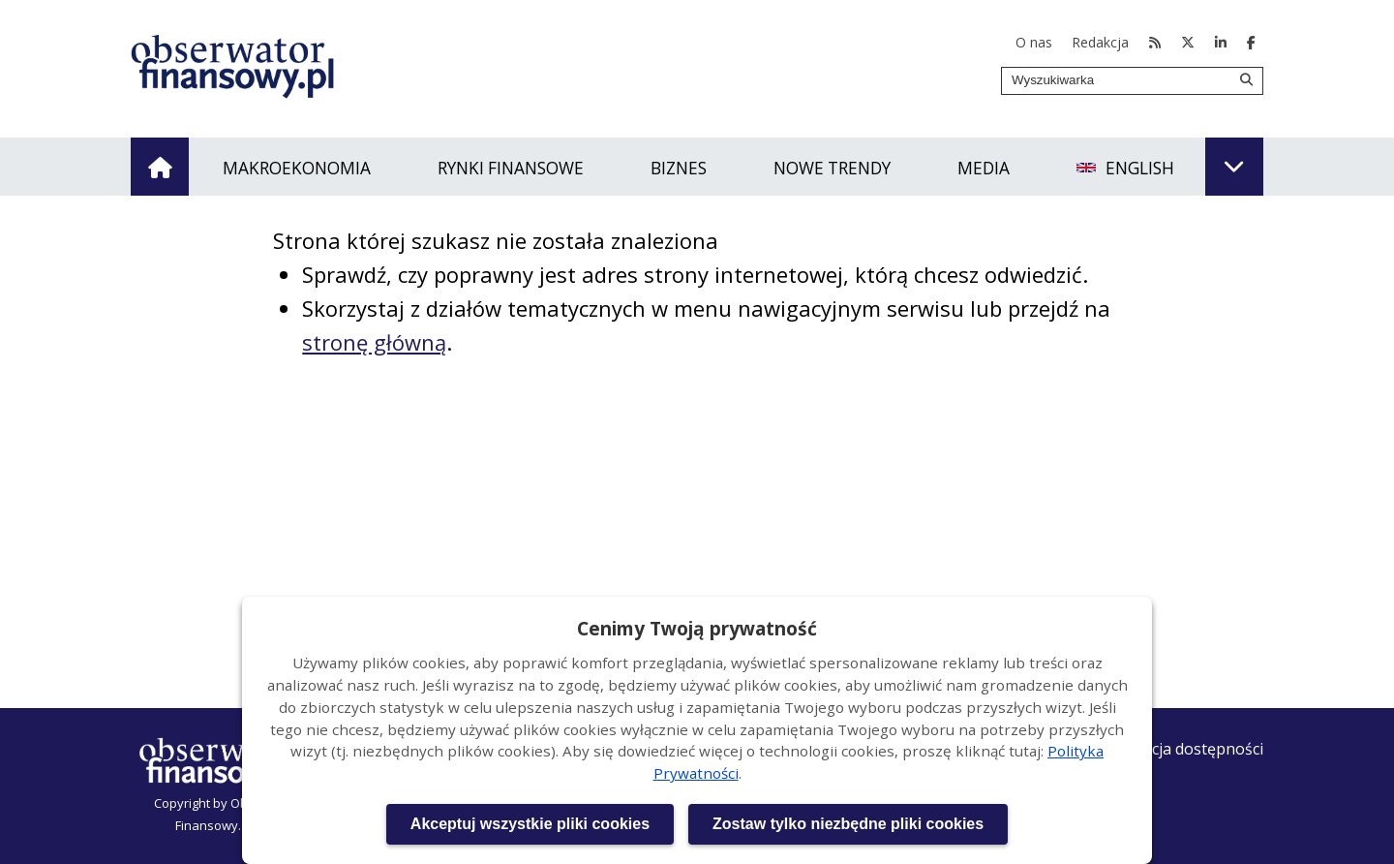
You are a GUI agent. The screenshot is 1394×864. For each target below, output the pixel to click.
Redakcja (1100, 42)
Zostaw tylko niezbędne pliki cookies (848, 824)
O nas (1033, 42)
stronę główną (374, 341)
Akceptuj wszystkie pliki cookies (530, 824)
